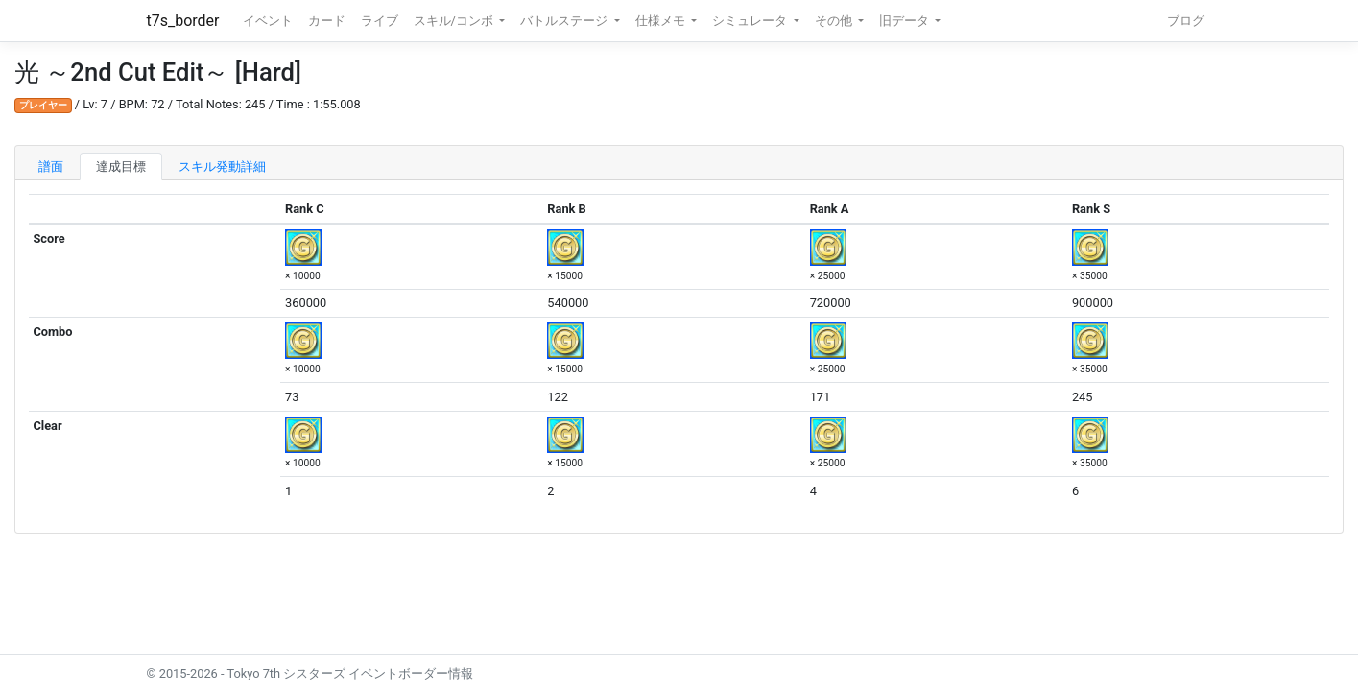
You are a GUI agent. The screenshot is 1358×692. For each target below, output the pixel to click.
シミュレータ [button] (751, 20)
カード (326, 20)
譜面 (50, 166)
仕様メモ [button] (661, 20)
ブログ (1185, 20)
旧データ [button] (905, 20)
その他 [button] (835, 20)
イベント (268, 20)
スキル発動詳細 (222, 166)
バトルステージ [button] (565, 20)
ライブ (379, 20)
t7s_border (183, 21)
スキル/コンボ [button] (455, 20)
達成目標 (121, 166)
